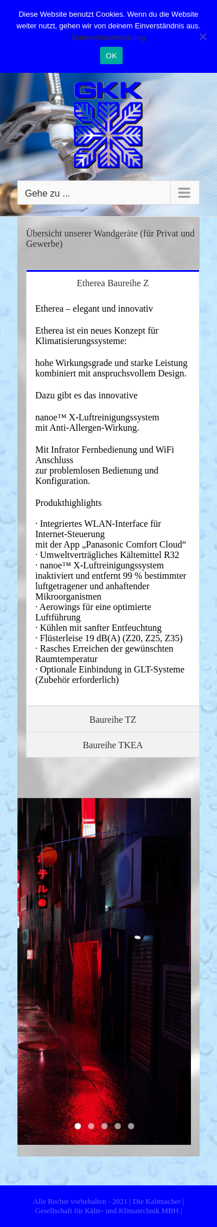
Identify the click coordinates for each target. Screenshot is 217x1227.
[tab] (113, 282)
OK (111, 55)
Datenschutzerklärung (108, 37)
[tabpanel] (113, 500)
